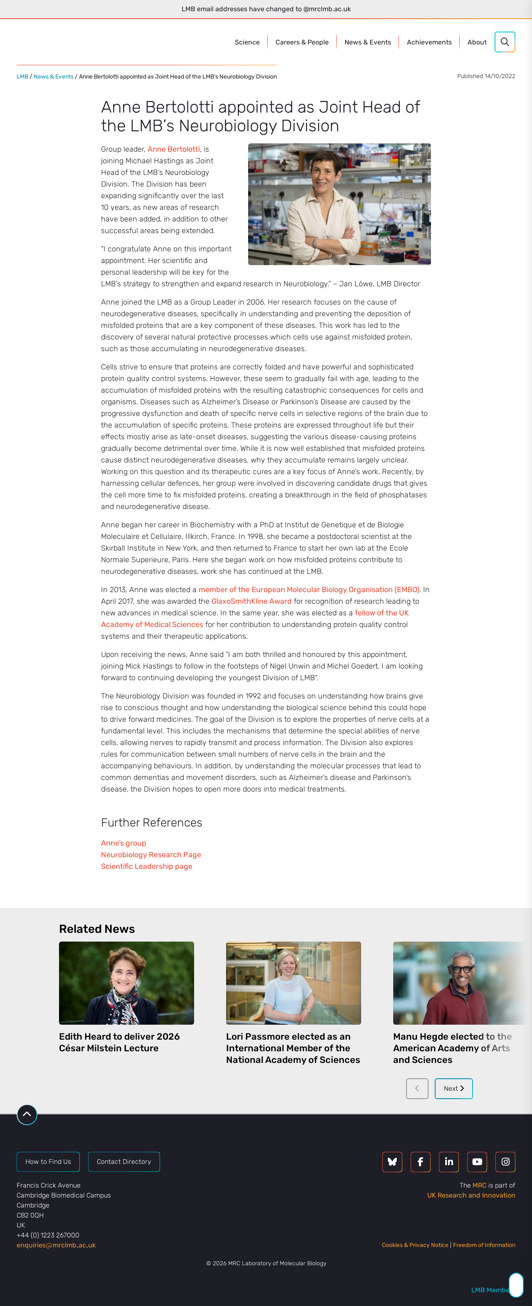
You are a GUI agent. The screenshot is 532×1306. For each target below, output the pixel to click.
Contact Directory (124, 1162)
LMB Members (493, 1290)
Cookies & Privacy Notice (415, 1245)
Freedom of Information (484, 1245)
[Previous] (417, 1088)
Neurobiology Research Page (151, 854)
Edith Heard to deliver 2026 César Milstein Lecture (119, 1042)
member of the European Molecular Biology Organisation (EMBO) (309, 589)
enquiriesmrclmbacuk (56, 1245)
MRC (480, 1185)
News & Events (54, 76)
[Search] (505, 42)
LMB (22, 76)
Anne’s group (123, 843)
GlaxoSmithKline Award (252, 601)
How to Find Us (48, 1162)
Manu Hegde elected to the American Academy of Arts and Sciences (452, 1048)
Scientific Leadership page (146, 866)
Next (454, 1088)
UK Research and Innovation (471, 1195)
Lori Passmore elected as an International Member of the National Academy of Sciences (293, 1048)
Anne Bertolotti (174, 149)
